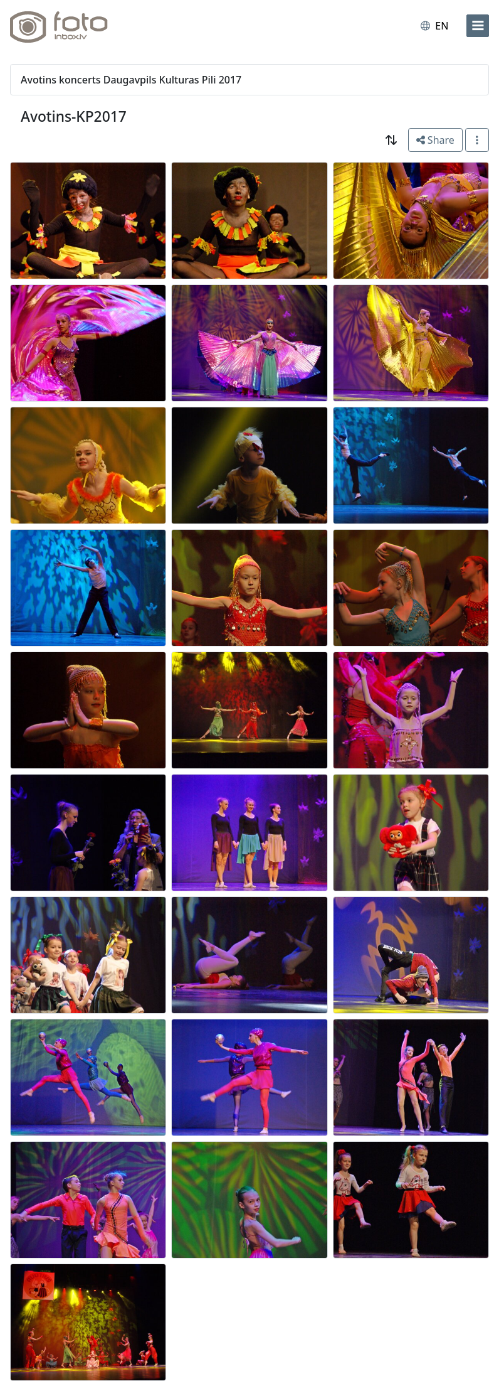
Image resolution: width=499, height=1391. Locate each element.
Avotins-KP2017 (74, 116)
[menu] (477, 25)
